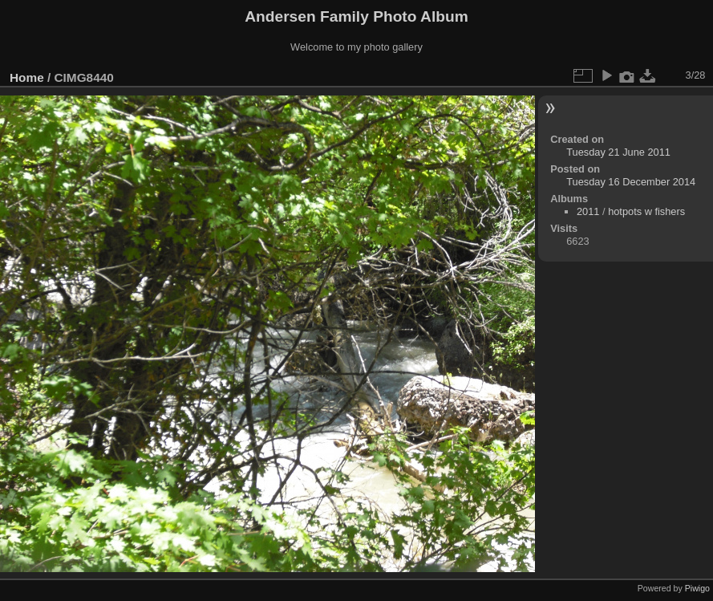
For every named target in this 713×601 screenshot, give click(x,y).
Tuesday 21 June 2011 (618, 152)
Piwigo (697, 588)
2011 (588, 211)
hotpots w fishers (646, 211)
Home (27, 77)
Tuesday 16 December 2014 (630, 182)
